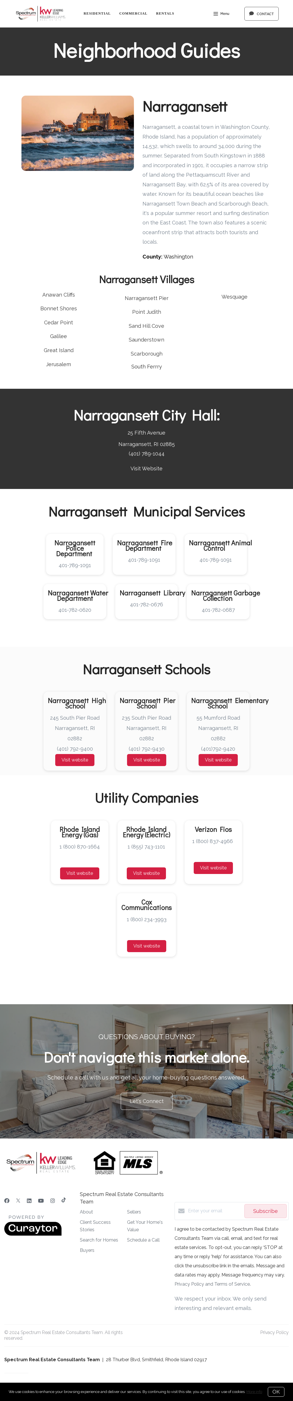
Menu (221, 14)
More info (254, 1392)
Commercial (133, 13)
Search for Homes (99, 1240)
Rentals (165, 13)
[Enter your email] (214, 1211)
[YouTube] (41, 1201)
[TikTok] (64, 1201)
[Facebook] (6, 1201)
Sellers (134, 1212)
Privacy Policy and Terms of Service (212, 1284)
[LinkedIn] (29, 1201)
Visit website (75, 760)
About (86, 1212)
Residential (97, 13)
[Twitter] (18, 1201)
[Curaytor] (33, 1234)
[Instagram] (52, 1201)
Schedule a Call (143, 1240)
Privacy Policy (274, 1332)
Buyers (87, 1250)
